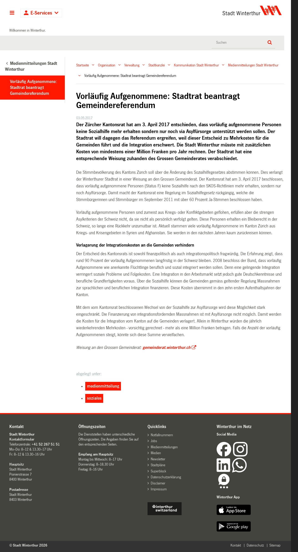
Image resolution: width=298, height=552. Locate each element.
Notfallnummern (162, 435)
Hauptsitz (16, 464)
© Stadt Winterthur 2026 (28, 545)
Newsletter (158, 459)
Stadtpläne (158, 465)
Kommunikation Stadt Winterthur (196, 65)
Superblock (158, 471)
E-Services (41, 13)
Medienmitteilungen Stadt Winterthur (253, 65)
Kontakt (235, 545)
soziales (94, 398)
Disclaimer (158, 483)
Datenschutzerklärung (166, 477)
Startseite (82, 65)
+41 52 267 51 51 (46, 444)
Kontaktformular (21, 439)
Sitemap (274, 545)
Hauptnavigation (12, 13)
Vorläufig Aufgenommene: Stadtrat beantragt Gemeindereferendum (33, 87)
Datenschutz (255, 545)
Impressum (159, 489)
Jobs (154, 441)
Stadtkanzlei (156, 65)
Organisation (106, 65)
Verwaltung (131, 65)
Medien (156, 453)
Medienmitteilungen (164, 447)
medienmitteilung (103, 386)
